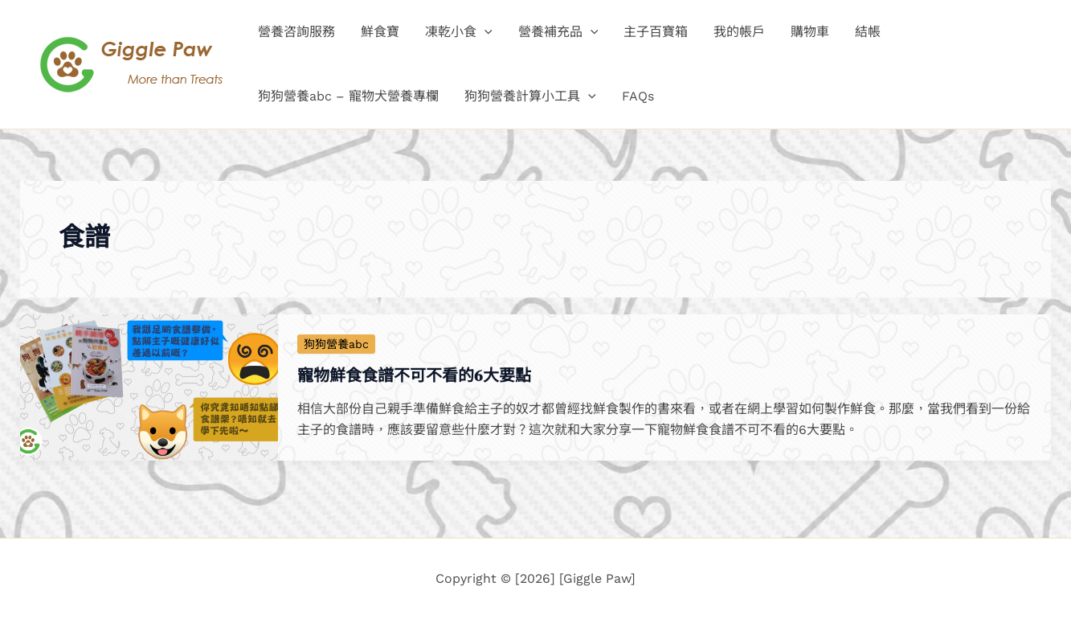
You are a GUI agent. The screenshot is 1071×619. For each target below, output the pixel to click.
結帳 (868, 31)
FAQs (638, 96)
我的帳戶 (739, 31)
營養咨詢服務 (296, 31)
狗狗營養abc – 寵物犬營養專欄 (348, 96)
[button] (484, 32)
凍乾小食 (459, 32)
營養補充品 (558, 32)
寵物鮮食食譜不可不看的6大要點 (414, 375)
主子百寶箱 (655, 31)
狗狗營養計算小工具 (530, 96)
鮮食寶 (380, 31)
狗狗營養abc (336, 344)
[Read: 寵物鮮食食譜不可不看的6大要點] (149, 386)
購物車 (810, 31)
